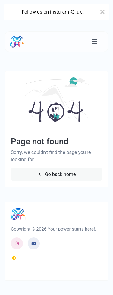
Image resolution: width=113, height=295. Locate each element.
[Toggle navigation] (94, 42)
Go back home (56, 174)
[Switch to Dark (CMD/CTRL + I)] (14, 258)
